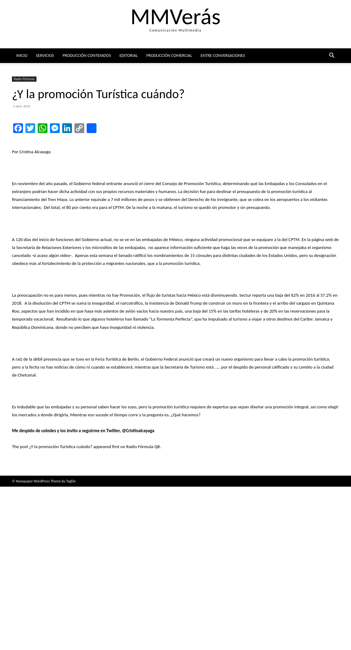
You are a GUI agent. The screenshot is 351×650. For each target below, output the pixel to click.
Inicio (21, 55)
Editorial (128, 55)
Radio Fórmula (24, 79)
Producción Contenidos (86, 55)
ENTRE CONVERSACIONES (223, 55)
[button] (331, 56)
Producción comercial (169, 55)
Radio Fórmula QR (143, 610)
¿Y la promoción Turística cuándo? (60, 610)
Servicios (45, 55)
